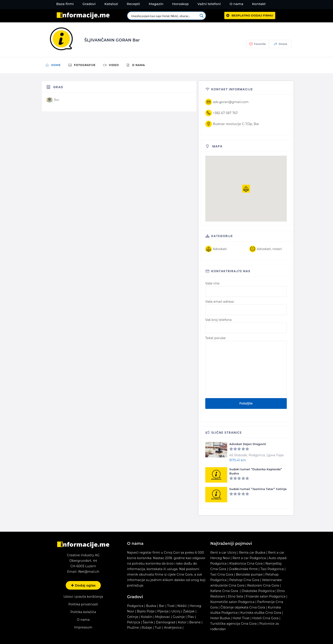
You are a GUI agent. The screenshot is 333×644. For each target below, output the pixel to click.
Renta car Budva (252, 553)
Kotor (182, 622)
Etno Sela (235, 596)
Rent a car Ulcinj (223, 553)
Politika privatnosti (83, 604)
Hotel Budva (220, 618)
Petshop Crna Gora (244, 580)
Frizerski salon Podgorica (265, 596)
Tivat (171, 606)
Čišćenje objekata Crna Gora (242, 607)
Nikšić (182, 606)
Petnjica (133, 622)
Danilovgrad (165, 622)
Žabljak (189, 611)
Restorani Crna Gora (263, 585)
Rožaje (147, 628)
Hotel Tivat (241, 618)
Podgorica (135, 606)
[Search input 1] (164, 15)
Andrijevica (173, 628)
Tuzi (158, 628)
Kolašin (146, 617)
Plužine (133, 628)
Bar (161, 606)
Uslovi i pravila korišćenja (83, 597)
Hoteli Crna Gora (265, 618)
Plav (191, 617)
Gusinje (179, 617)
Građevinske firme (243, 569)
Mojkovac (162, 617)
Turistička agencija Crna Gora (233, 624)
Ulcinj (175, 611)
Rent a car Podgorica (249, 558)
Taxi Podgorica (272, 569)
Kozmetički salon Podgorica (232, 602)
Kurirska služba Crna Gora (260, 613)
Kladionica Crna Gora (246, 563)
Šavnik (148, 622)
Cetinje (132, 617)
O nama (83, 620)
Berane (195, 622)
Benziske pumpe (249, 574)
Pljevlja (163, 611)
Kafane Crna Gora (224, 591)
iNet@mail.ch (88, 572)
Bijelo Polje (146, 611)
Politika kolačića (83, 612)
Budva (151, 606)
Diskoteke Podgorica (258, 591)
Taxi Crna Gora (221, 574)
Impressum (83, 627)
